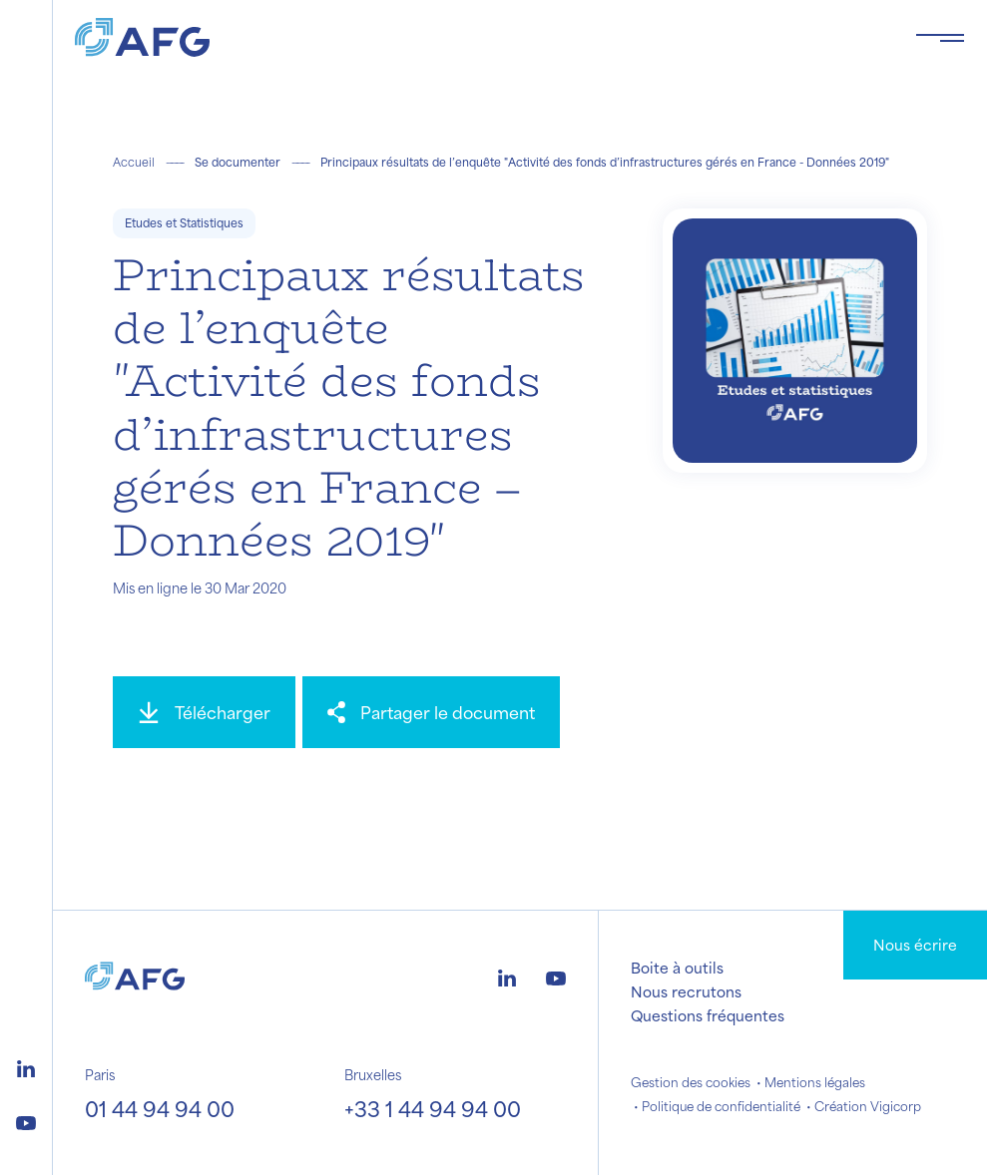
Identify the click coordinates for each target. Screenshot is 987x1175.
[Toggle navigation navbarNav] (940, 38)
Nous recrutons (686, 991)
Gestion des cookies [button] (690, 1082)
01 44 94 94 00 (160, 1108)
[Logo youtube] (26, 1120)
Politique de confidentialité (721, 1106)
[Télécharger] (204, 712)
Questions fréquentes (707, 1015)
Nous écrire (915, 945)
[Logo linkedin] (26, 1066)
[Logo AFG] (479, 37)
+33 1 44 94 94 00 (432, 1108)
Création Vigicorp (867, 1106)
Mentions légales (814, 1082)
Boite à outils (677, 968)
